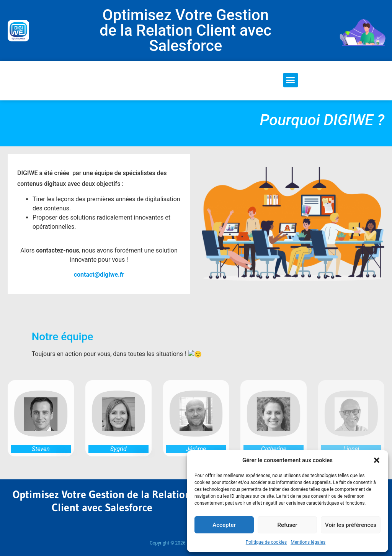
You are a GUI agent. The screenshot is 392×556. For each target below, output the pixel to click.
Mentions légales (308, 542)
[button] (377, 460)
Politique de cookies (266, 542)
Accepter (223, 525)
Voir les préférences (350, 525)
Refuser (287, 525)
